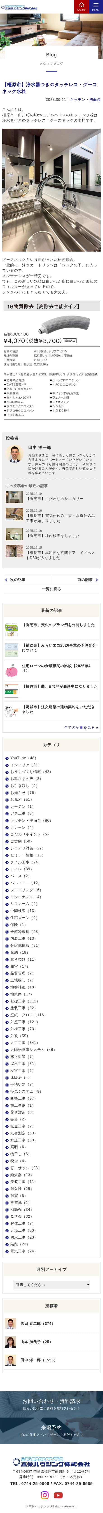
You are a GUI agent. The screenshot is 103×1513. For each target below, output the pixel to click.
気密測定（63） (24, 1133)
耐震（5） (19, 1196)
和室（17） (20, 966)
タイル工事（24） (26, 862)
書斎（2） (19, 1119)
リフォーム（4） (25, 904)
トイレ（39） (22, 869)
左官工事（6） (23, 1071)
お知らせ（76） (24, 793)
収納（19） (20, 952)
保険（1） (19, 925)
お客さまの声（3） (26, 779)
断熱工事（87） (24, 1098)
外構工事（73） (24, 1029)
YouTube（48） (24, 758)
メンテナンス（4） (26, 897)
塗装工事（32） (24, 1008)
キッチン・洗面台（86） (31, 820)
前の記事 (85, 580)
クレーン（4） (23, 827)
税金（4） (19, 1161)
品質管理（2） (23, 973)
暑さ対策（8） (23, 1112)
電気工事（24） (24, 1251)
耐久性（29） (22, 1189)
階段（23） (20, 1244)
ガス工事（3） (23, 813)
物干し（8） (21, 1154)
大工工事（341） (25, 1043)
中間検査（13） (24, 911)
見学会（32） (22, 1216)
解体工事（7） (23, 1223)
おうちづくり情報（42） (31, 772)
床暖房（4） (21, 1077)
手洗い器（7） (23, 1084)
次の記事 (18, 580)
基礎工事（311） (25, 1001)
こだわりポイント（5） (30, 834)
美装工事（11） (24, 1182)
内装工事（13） (24, 938)
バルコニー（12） (26, 883)
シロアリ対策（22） (28, 848)
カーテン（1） (23, 806)
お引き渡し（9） (25, 786)
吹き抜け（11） (24, 959)
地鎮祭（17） (22, 994)
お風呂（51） (22, 799)
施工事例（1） (23, 1105)
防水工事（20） (24, 1237)
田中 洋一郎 (39, 447)
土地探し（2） (23, 980)
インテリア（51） (26, 765)
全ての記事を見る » (81, 727)
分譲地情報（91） (26, 945)
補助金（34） (22, 1210)
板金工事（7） (23, 1126)
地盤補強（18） (24, 987)
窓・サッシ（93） (26, 1168)
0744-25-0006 (35, 1483)
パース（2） (21, 876)
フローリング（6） (26, 890)
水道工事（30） (24, 1140)
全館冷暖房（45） (26, 932)
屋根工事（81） (24, 1064)
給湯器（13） (22, 1175)
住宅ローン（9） (25, 918)
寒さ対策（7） (23, 1057)
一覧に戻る (51, 589)
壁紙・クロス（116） (29, 1015)
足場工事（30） (24, 1230)
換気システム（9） (26, 1091)
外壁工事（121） (25, 1022)
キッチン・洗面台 (85, 100)
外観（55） (20, 1036)
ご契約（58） (22, 841)
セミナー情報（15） (28, 855)
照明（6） (19, 1147)
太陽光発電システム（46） (33, 1050)
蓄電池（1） (21, 1203)
